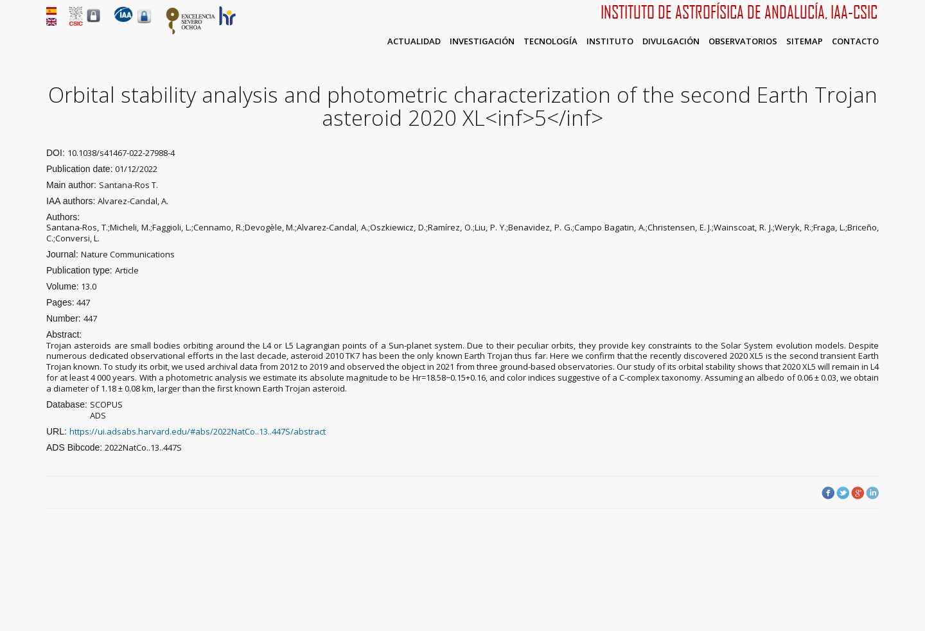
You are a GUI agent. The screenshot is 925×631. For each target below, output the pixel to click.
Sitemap (804, 41)
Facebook (828, 493)
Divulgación (671, 41)
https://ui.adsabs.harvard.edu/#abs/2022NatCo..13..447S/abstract (197, 431)
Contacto (855, 41)
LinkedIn (872, 493)
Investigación (482, 41)
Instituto (609, 41)
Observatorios (743, 41)
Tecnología (550, 41)
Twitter (842, 493)
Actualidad (414, 41)
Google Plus (857, 493)
